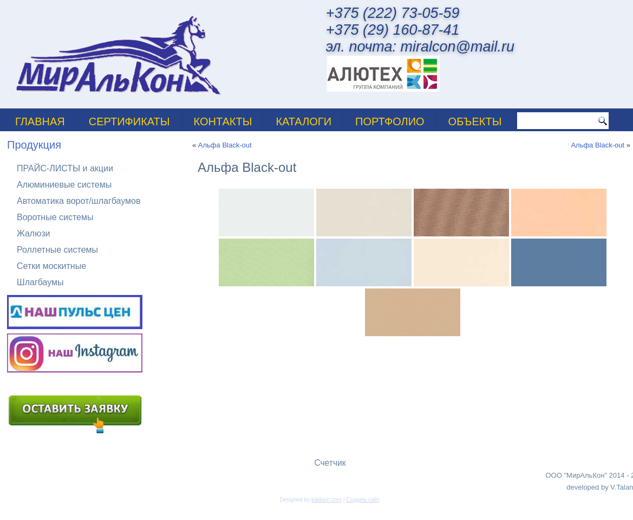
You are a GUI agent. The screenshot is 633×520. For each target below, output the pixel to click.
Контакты (223, 121)
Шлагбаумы (40, 282)
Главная (40, 121)
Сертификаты (129, 121)
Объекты (475, 121)
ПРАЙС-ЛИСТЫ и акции (65, 168)
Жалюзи (33, 233)
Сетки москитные (51, 266)
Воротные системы (55, 217)
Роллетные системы (57, 249)
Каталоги (303, 121)
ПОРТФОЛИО (390, 121)
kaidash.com (326, 500)
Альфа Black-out (225, 145)
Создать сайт (362, 500)
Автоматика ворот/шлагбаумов (78, 201)
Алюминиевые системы (64, 184)
